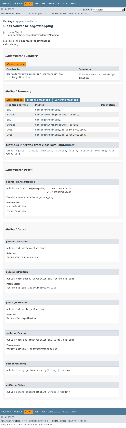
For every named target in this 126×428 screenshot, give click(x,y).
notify (73, 150)
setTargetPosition (47, 134)
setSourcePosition (47, 129)
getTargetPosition (47, 119)
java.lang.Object (12, 32)
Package (17, 3)
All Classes (7, 9)
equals (20, 150)
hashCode (60, 150)
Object (18, 44)
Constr (33, 14)
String (11, 114)
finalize (32, 150)
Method (43, 14)
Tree (42, 3)
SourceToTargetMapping (20, 74)
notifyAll (86, 150)
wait (111, 150)
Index (66, 3)
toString (100, 150)
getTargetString (45, 124)
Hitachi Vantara (26, 424)
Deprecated (54, 3)
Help (73, 3)
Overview (6, 3)
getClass (46, 150)
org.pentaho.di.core (26, 21)
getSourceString (45, 114)
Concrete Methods (66, 100)
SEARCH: (87, 10)
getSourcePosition (47, 109)
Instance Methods (38, 100)
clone (9, 150)
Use (36, 3)
